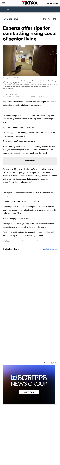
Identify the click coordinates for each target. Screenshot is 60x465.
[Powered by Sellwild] (54, 363)
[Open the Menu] (4, 3)
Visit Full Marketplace (50, 249)
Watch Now (52, 3)
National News (10, 19)
